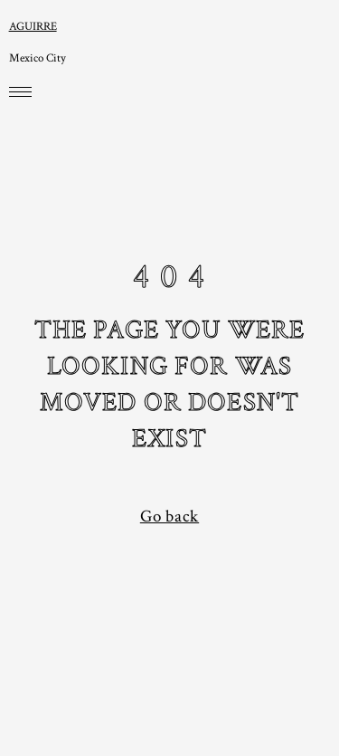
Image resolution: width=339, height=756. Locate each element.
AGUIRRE (33, 26)
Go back (169, 516)
